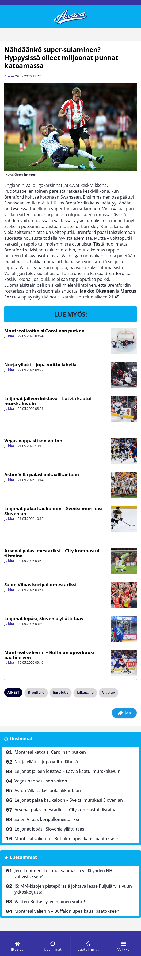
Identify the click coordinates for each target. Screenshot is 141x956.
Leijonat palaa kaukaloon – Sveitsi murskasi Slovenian (53, 511)
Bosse (9, 76)
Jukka (9, 335)
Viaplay (108, 692)
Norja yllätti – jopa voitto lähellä (40, 364)
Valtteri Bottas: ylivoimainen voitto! (49, 901)
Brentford (36, 692)
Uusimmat (21, 739)
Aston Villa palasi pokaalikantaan (41, 474)
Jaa (124, 713)
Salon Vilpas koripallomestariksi (40, 584)
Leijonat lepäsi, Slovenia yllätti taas (43, 618)
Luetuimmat (23, 857)
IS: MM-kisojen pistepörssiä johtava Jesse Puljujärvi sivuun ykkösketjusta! (73, 889)
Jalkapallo (85, 692)
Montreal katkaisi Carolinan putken (44, 331)
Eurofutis (60, 692)
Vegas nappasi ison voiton (33, 441)
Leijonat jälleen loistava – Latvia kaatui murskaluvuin (48, 401)
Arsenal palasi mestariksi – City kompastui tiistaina (51, 553)
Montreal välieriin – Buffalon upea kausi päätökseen (49, 654)
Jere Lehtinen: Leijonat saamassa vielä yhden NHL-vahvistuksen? (65, 873)
